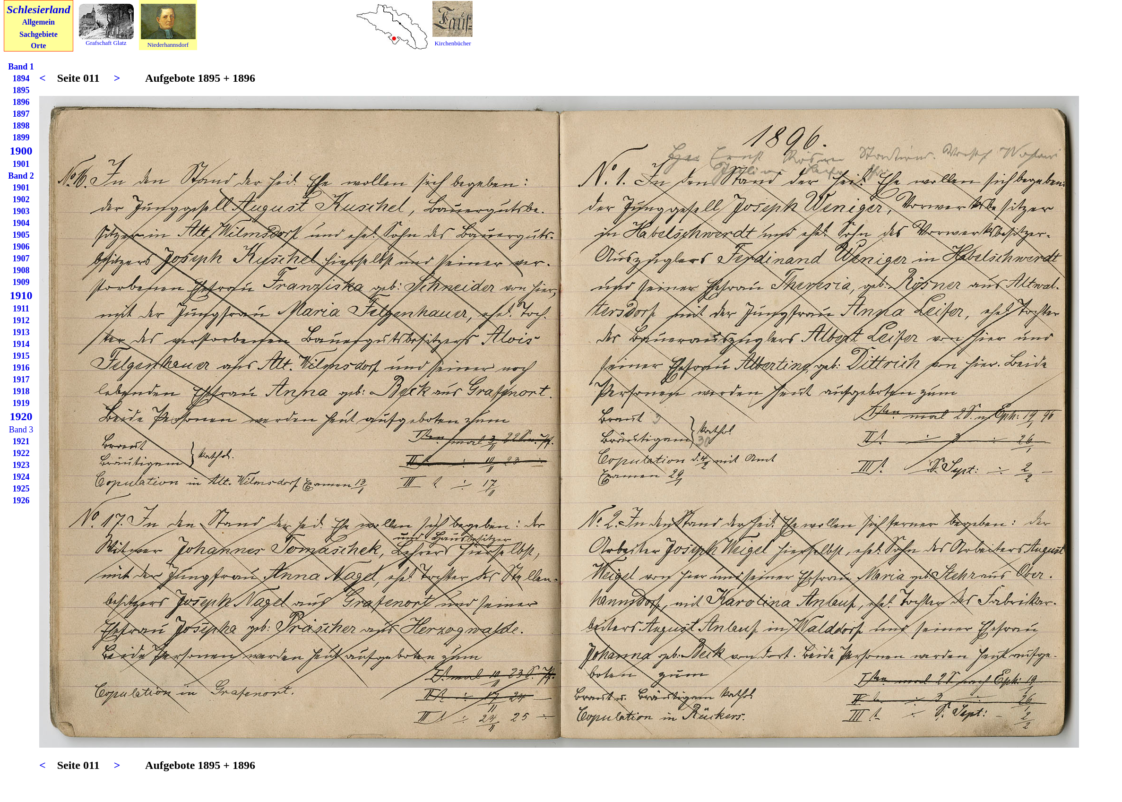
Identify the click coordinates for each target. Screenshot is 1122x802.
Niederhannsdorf (168, 44)
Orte (38, 46)
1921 (21, 441)
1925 (21, 488)
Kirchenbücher (452, 43)
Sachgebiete (38, 34)
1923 (21, 465)
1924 (21, 477)
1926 (21, 500)
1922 (21, 453)
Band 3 (21, 429)
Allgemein (38, 22)
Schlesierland (38, 9)
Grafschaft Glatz (106, 42)
